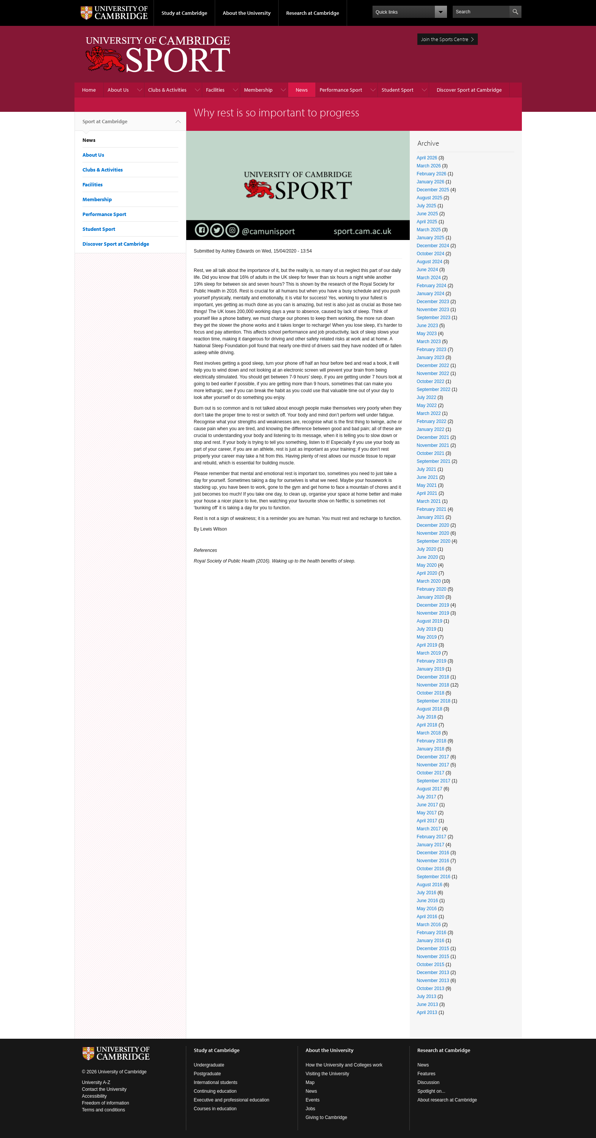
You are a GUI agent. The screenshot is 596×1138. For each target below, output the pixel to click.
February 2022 (431, 421)
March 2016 (429, 924)
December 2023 (433, 301)
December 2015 (433, 948)
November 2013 (433, 980)
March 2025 (429, 229)
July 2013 (426, 996)
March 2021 (429, 501)
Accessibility (94, 1096)
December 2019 (433, 605)
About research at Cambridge (447, 1100)
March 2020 (429, 581)
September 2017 (433, 781)
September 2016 (433, 876)
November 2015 (433, 956)
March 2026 (429, 165)
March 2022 (429, 413)
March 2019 (429, 653)
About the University (247, 13)
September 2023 (433, 317)
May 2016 (427, 908)
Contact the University (104, 1089)
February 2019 (431, 661)
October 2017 (430, 773)
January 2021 (430, 517)
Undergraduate (209, 1065)
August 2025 (429, 197)
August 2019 (429, 621)
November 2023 (433, 309)
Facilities (215, 89)
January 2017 (430, 844)
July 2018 (426, 717)
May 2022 (427, 405)
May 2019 (427, 637)
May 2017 (427, 812)
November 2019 (433, 613)
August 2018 (429, 709)
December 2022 (433, 365)
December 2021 (433, 437)
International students (216, 1082)
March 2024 (429, 277)
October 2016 (430, 868)
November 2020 (433, 533)
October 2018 (430, 693)
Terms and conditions (103, 1110)
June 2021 (427, 477)
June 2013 (427, 1004)
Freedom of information (105, 1103)
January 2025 (430, 237)
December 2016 (433, 852)
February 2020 (431, 589)
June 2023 (427, 325)
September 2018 (433, 701)
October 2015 (430, 964)
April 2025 (427, 221)
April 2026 (427, 158)
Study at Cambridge (184, 13)
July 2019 (426, 629)
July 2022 (426, 397)
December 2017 (433, 757)
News (302, 89)
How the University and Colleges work (344, 1065)
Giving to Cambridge (326, 1117)
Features (426, 1073)
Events (313, 1100)
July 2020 (426, 549)
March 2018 (429, 733)
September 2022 (433, 389)
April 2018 (427, 725)
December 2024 (433, 245)
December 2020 (433, 525)
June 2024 (427, 269)
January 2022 (430, 429)
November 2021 (433, 445)
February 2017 (431, 836)
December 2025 (433, 189)
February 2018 (431, 741)
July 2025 (426, 205)
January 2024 (430, 293)
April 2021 (427, 493)
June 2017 (427, 804)
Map (310, 1082)
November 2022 (433, 373)
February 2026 (431, 173)
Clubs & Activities (167, 89)
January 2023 (430, 357)
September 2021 (433, 461)
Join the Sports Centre (444, 39)
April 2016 (427, 916)
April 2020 (427, 573)
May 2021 (427, 485)
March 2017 (429, 828)
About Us (118, 89)
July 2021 (426, 469)
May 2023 (427, 333)
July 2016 (426, 892)
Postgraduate (207, 1073)
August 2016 (429, 884)
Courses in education (215, 1108)
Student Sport (398, 89)
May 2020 (427, 565)
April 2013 (427, 1012)
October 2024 (430, 253)
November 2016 (433, 860)
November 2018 (433, 685)
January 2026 (430, 181)
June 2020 (427, 557)
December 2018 (433, 677)
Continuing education (215, 1091)
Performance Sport (341, 89)
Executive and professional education (231, 1100)
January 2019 (430, 669)
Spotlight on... (431, 1091)
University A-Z (96, 1082)
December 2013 (433, 972)
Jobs (310, 1108)
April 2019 (427, 645)
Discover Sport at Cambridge (469, 89)
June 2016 (427, 900)
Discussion (428, 1082)
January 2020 (430, 597)
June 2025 (427, 213)
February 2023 (431, 349)
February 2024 (431, 285)
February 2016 (431, 932)
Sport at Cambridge (104, 124)
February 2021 (431, 509)
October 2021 (430, 453)
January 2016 (430, 940)
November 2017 (433, 765)
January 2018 (430, 749)
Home (89, 89)
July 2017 (426, 796)
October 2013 (430, 988)
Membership (258, 89)
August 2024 (429, 261)
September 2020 (433, 541)
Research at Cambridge (312, 13)
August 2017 (429, 789)
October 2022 (430, 381)
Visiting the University (327, 1073)
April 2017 (427, 820)
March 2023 (429, 341)
